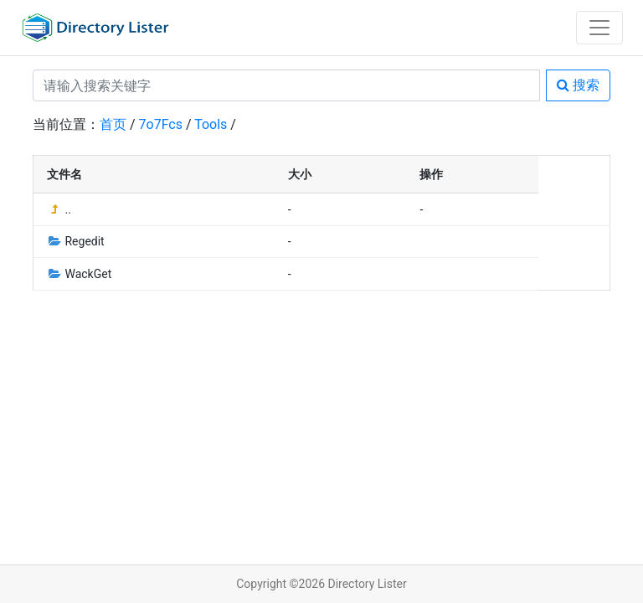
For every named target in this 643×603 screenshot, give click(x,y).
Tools (210, 124)
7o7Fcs (161, 124)
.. (59, 209)
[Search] (286, 85)
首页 (113, 124)
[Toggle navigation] (599, 27)
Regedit (76, 241)
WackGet (79, 274)
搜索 (578, 85)
